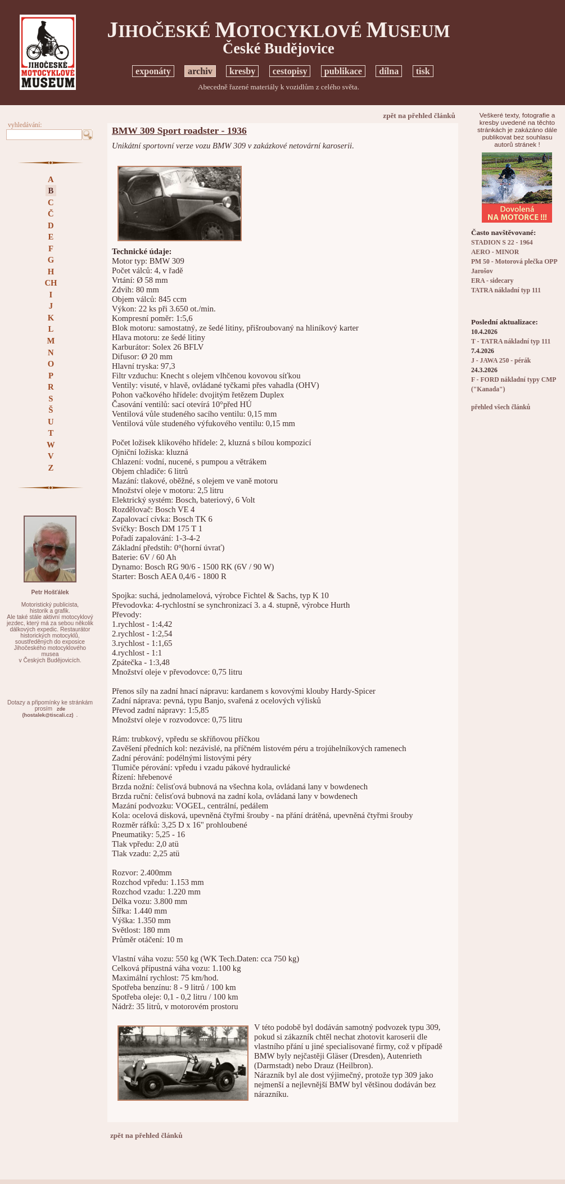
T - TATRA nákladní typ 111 (510, 341)
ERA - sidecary (492, 280)
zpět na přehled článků (419, 115)
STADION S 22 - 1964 (502, 242)
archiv (200, 71)
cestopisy (290, 71)
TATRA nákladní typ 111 (506, 290)
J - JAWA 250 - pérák (501, 360)
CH (50, 282)
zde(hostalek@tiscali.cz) (47, 712)
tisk (423, 71)
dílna (389, 71)
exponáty (153, 71)
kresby (242, 71)
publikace (343, 71)
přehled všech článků (500, 407)
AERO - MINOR (495, 252)
